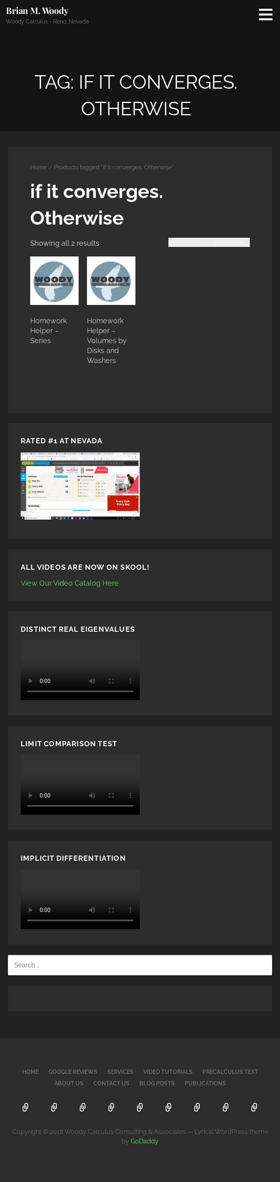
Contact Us (111, 1083)
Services (120, 1072)
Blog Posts (157, 1083)
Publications (205, 1083)
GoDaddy (144, 1141)
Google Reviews (72, 1072)
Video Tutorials (168, 1072)
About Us (68, 1083)
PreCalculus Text (230, 1072)
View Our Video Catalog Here (70, 583)
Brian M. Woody (37, 10)
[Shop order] (209, 242)
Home (38, 167)
